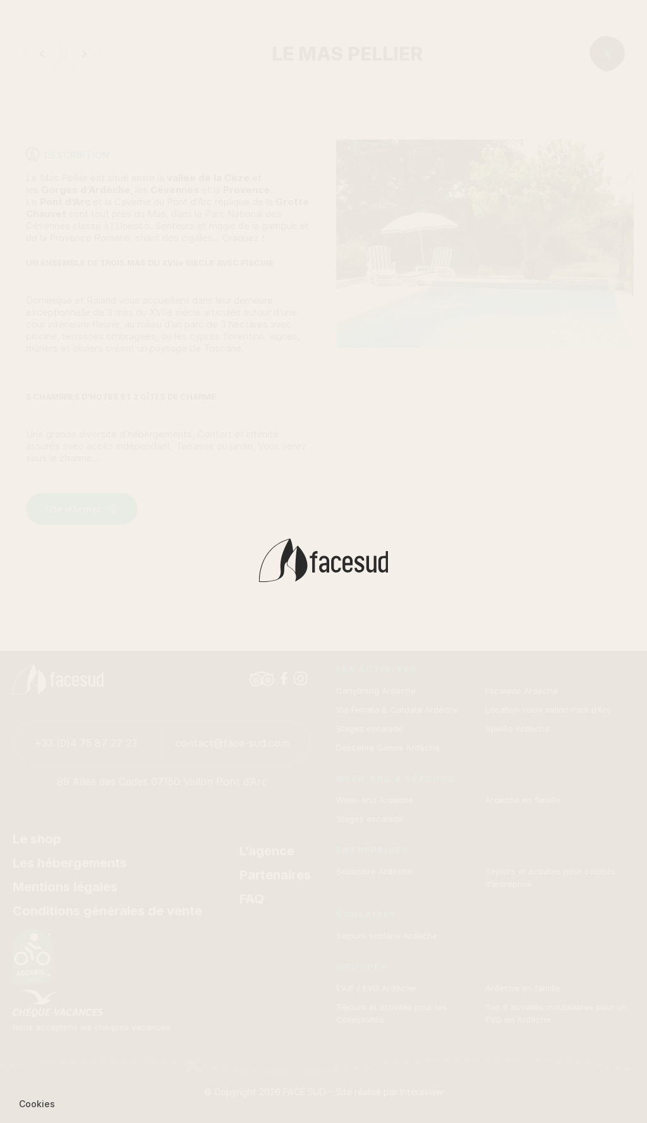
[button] (37, 1104)
